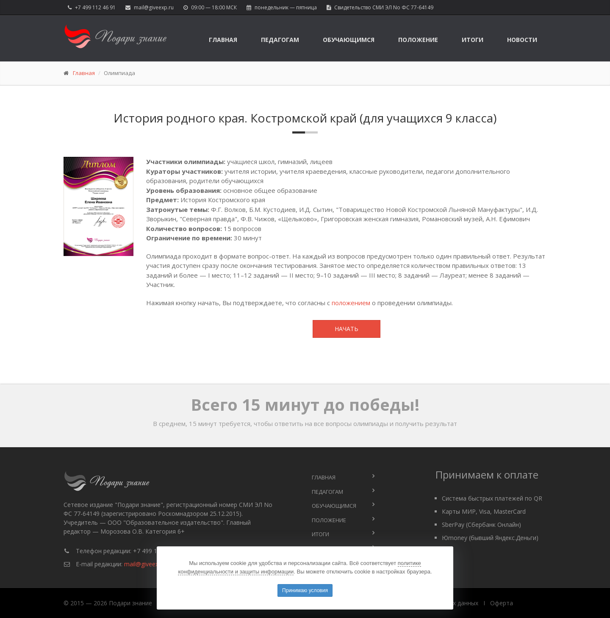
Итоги (472, 40)
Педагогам (280, 40)
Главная (223, 40)
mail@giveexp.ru (154, 7)
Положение (418, 40)
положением (351, 302)
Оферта (501, 603)
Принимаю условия (305, 590)
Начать (346, 329)
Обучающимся (348, 40)
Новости (522, 40)
